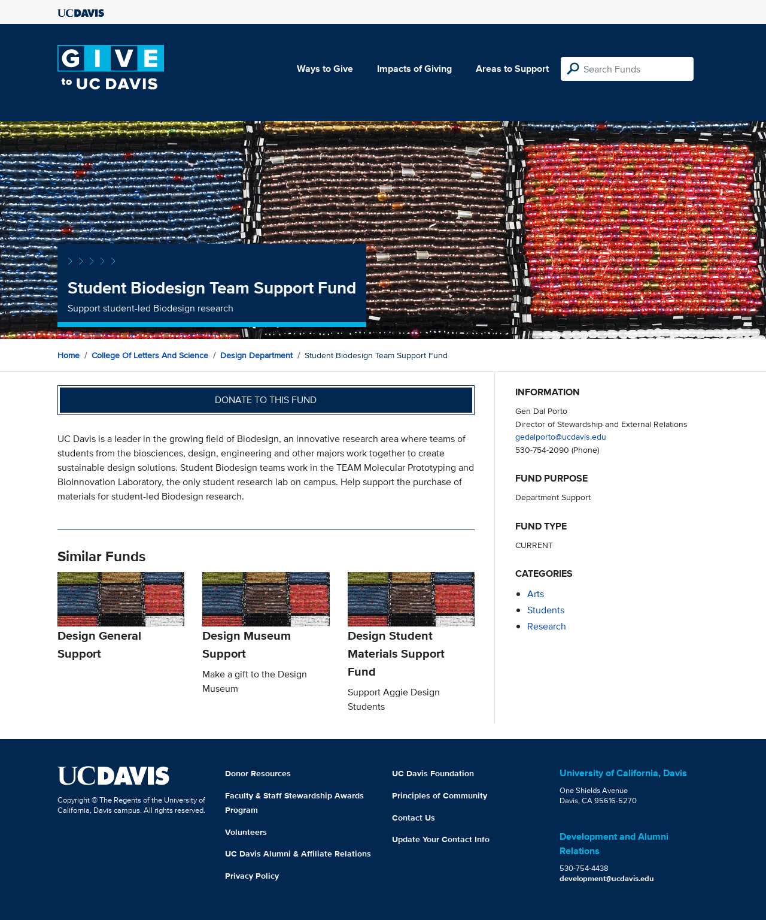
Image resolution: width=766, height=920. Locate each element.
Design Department (256, 355)
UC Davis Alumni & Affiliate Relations (298, 854)
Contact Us (413, 818)
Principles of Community (439, 795)
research (546, 626)
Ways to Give (325, 68)
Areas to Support (512, 68)
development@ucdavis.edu (607, 878)
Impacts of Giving (414, 68)
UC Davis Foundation (433, 773)
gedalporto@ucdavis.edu (560, 436)
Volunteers (246, 832)
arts (535, 594)
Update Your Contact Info (441, 839)
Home (68, 355)
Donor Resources (258, 773)
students (545, 610)
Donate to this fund (266, 400)
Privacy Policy (252, 876)
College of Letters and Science (150, 355)
